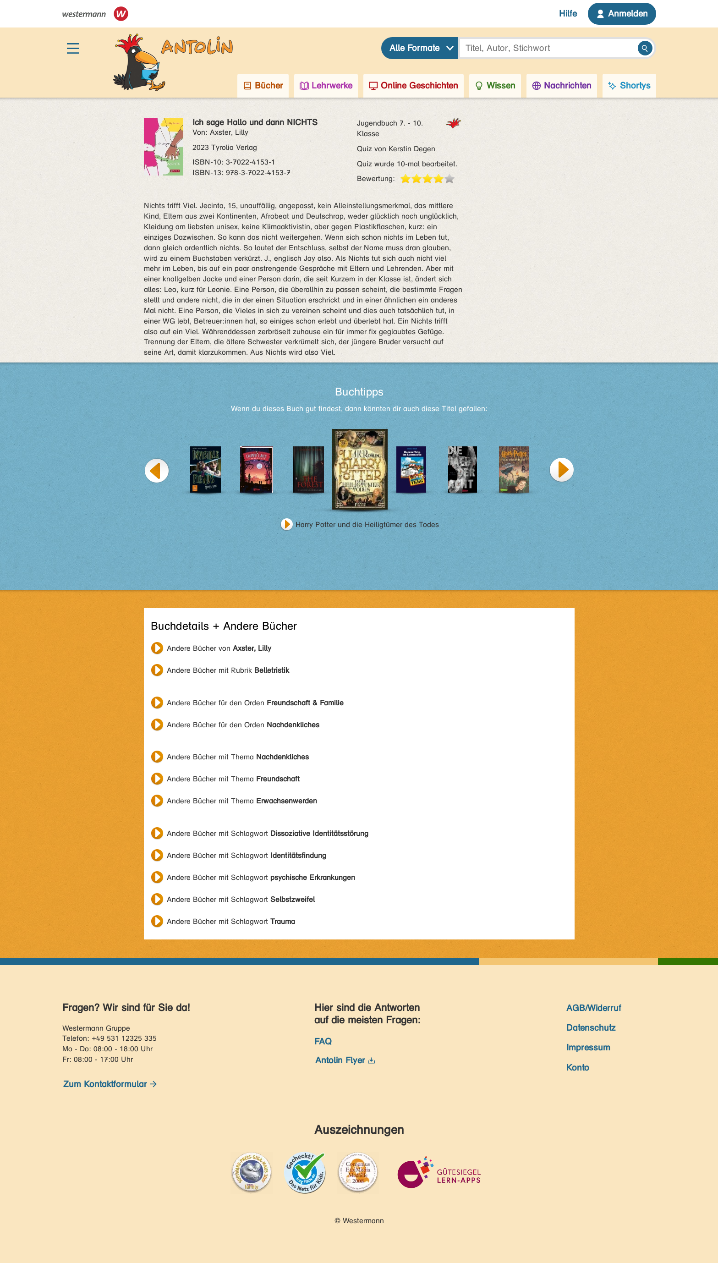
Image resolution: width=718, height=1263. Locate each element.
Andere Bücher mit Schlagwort (267, 833)
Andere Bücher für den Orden (255, 702)
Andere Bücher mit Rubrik (228, 670)
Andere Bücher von (219, 648)
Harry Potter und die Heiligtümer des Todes (367, 524)
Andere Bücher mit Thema (238, 756)
